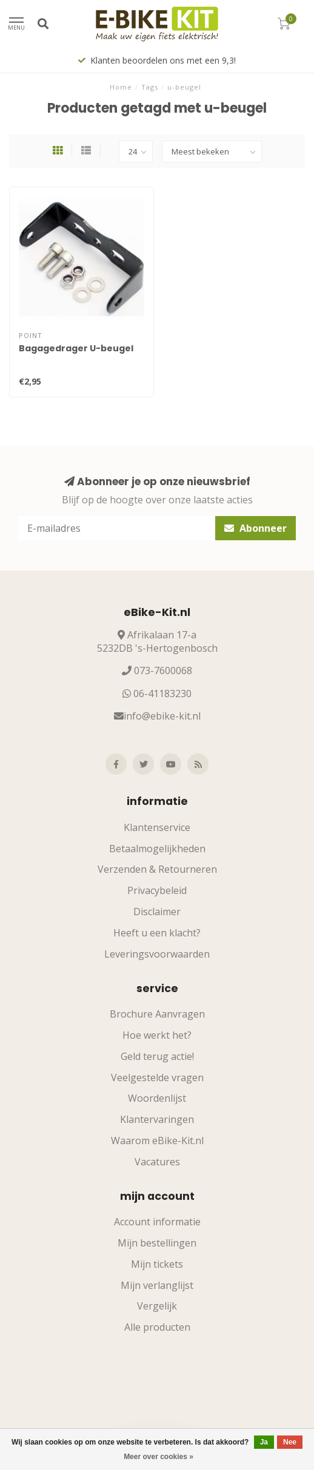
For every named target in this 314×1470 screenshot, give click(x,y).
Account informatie (157, 1221)
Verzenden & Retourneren (157, 869)
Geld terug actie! (157, 1056)
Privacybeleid (157, 890)
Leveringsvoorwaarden (157, 954)
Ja (264, 1442)
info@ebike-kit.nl (162, 716)
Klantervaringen (157, 1119)
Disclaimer (157, 911)
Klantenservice (157, 827)
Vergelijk (157, 1306)
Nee (289, 1442)
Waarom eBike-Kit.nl (157, 1140)
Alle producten (157, 1327)
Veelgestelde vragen (157, 1077)
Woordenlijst (157, 1098)
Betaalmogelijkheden (157, 848)
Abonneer (255, 528)
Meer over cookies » (158, 1456)
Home (121, 86)
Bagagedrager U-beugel (76, 348)
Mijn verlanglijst (157, 1285)
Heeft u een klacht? (157, 932)
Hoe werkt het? (157, 1035)
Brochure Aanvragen (157, 1014)
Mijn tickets (157, 1264)
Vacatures (157, 1161)
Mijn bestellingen (157, 1243)
